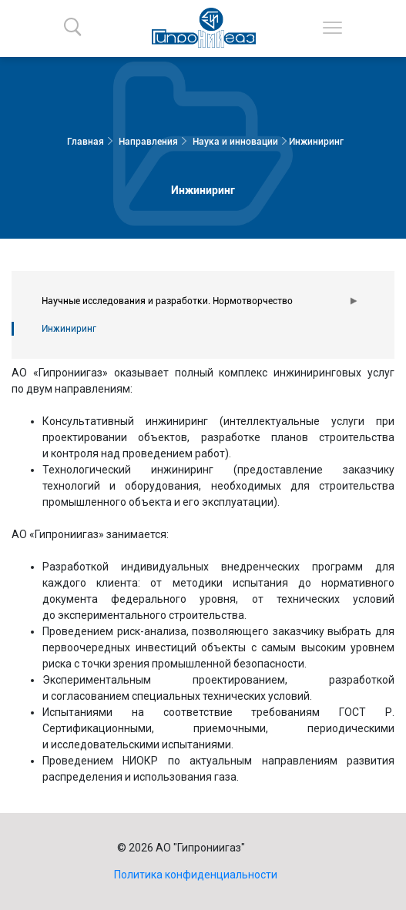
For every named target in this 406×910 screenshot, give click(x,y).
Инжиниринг (69, 328)
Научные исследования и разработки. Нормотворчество (167, 301)
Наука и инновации (235, 141)
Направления (148, 141)
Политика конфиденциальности (195, 874)
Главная (85, 141)
